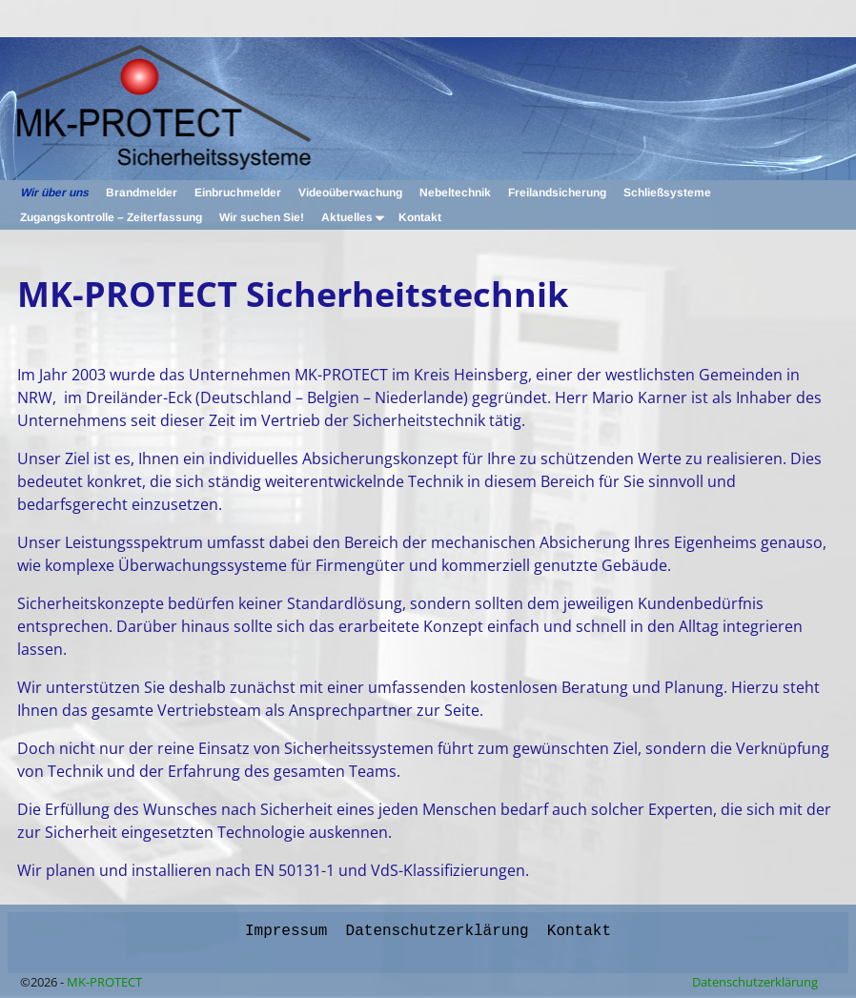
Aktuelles (355, 217)
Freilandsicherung (557, 192)
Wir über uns (54, 192)
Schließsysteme (667, 192)
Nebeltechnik (455, 192)
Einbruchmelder (237, 192)
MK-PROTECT (104, 979)
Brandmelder (141, 192)
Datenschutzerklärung (437, 929)
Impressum (286, 929)
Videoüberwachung (350, 192)
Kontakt (419, 217)
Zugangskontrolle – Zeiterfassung (111, 217)
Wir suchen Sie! (261, 217)
